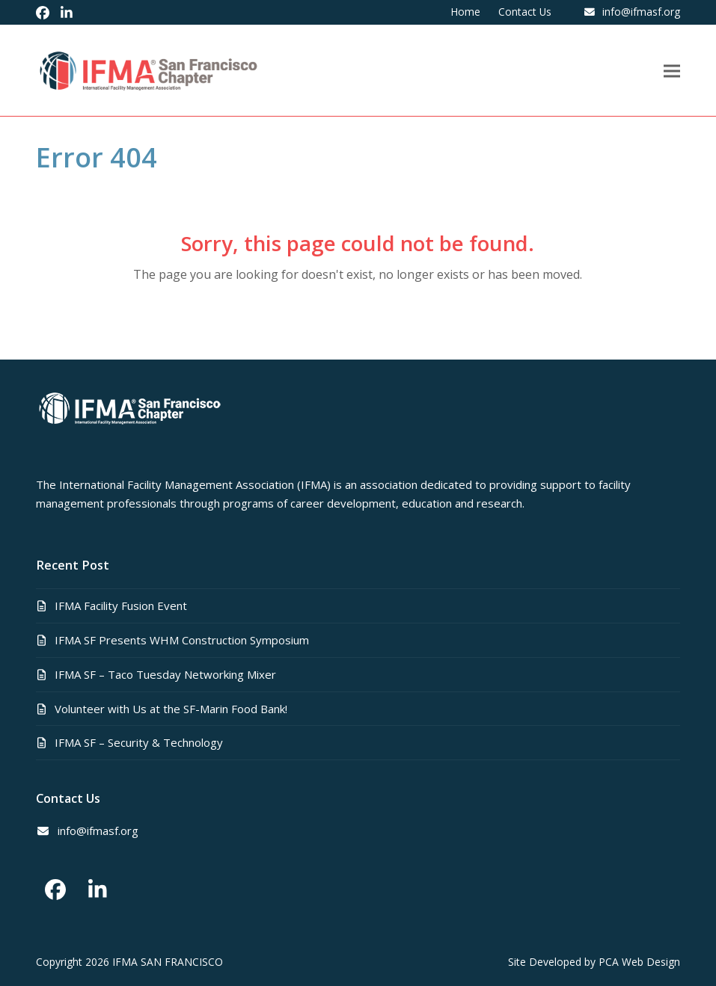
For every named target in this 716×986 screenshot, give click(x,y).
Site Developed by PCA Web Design (594, 962)
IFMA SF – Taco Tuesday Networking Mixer (165, 674)
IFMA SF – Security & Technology (139, 742)
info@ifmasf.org (641, 11)
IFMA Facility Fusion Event (121, 605)
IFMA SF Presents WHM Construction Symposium (182, 639)
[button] (672, 70)
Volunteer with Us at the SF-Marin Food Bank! (171, 708)
